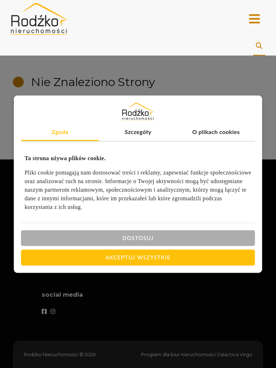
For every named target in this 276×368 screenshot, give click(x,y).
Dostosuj (137, 238)
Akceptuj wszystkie (138, 257)
